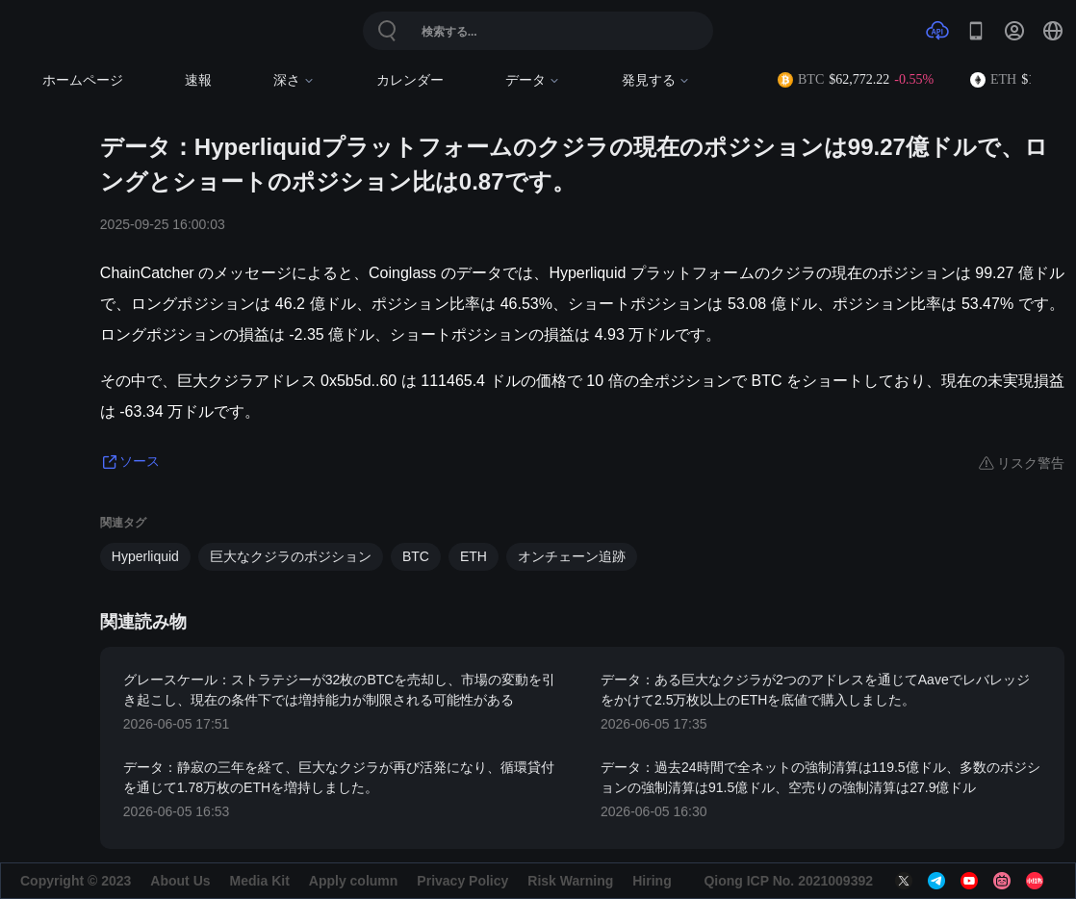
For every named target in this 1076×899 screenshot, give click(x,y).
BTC (415, 556)
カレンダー (410, 80)
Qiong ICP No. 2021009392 (788, 880)
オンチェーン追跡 (572, 556)
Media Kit (260, 880)
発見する (656, 80)
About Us (180, 880)
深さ (294, 80)
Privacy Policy (462, 880)
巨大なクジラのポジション (290, 556)
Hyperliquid (145, 556)
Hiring (651, 880)
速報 (198, 80)
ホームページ (82, 80)
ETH (473, 556)
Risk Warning (570, 880)
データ (532, 80)
